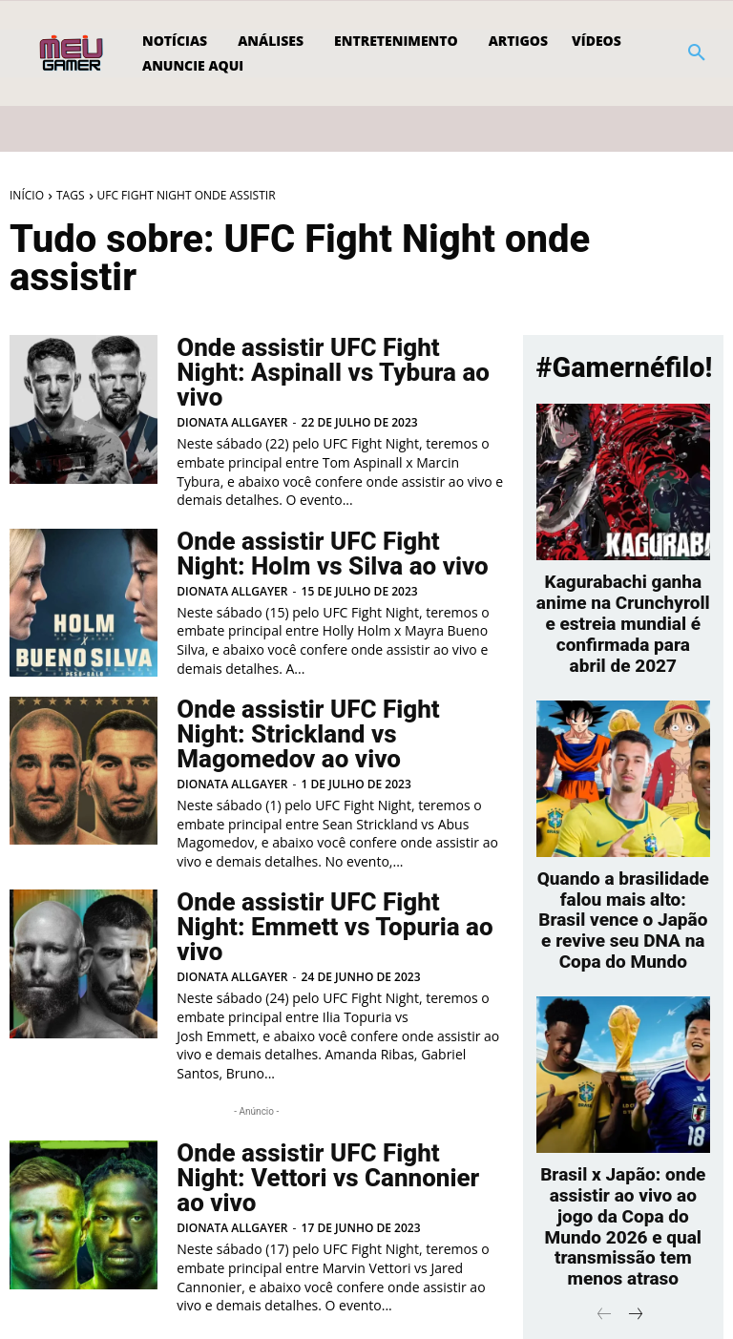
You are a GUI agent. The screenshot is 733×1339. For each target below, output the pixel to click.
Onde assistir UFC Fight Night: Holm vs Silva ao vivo (332, 527)
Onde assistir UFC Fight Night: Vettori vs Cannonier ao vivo (332, 1104)
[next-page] (260, 1278)
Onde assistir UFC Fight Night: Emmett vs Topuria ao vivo (332, 880)
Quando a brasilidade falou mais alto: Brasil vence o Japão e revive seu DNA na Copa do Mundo (623, 864)
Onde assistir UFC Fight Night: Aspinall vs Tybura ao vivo (332, 360)
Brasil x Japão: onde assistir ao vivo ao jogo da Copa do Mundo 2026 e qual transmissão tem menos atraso (622, 1134)
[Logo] (73, 53)
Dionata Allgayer (232, 395)
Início (27, 195)
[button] (697, 53)
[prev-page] (25, 1278)
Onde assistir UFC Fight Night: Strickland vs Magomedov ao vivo (332, 704)
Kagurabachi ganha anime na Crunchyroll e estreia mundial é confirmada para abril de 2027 (623, 603)
